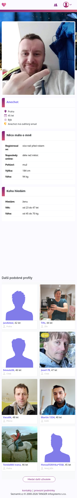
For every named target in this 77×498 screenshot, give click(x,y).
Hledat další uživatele (39, 479)
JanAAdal (8, 322)
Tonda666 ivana (12, 464)
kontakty (27, 490)
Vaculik (7, 417)
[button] (68, 5)
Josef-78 (45, 370)
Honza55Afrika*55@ (52, 464)
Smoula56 (8, 370)
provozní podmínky (44, 490)
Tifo (43, 322)
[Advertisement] (38, 248)
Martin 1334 (48, 417)
